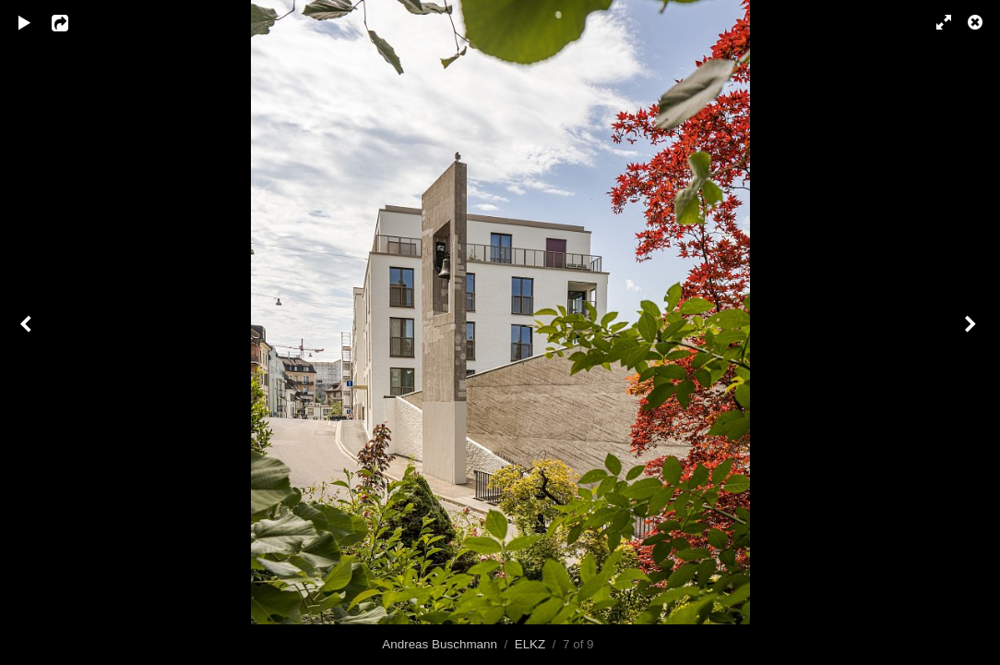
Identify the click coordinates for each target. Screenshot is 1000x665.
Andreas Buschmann (439, 644)
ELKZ (530, 644)
